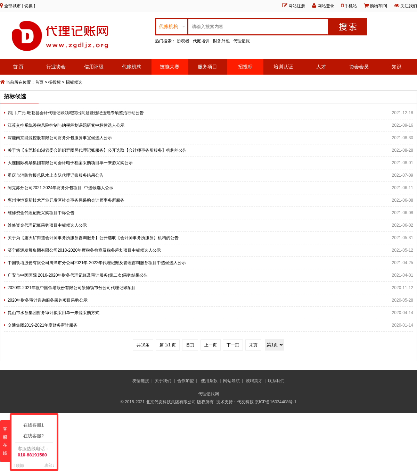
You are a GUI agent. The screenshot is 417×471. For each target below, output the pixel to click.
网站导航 (231, 380)
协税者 (183, 41)
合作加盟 (185, 380)
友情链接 (140, 380)
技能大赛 (169, 66)
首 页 (18, 66)
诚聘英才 (254, 380)
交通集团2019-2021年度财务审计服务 (42, 325)
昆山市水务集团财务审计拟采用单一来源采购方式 (53, 312)
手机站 (350, 5)
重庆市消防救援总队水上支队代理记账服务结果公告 (56, 175)
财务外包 (221, 41)
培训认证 (283, 66)
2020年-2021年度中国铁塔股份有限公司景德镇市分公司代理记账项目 (72, 287)
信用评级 (94, 66)
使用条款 (209, 380)
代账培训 (201, 41)
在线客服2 (34, 435)
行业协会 (56, 66)
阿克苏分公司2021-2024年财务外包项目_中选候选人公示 (60, 187)
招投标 (245, 66)
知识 (396, 66)
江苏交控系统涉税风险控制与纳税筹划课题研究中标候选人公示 (66, 125)
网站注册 (296, 5)
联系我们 (276, 380)
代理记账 (241, 41)
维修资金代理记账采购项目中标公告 (41, 212)
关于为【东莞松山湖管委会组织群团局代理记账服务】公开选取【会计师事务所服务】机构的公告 (97, 150)
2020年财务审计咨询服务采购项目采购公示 (48, 300)
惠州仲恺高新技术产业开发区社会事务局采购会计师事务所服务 (66, 200)
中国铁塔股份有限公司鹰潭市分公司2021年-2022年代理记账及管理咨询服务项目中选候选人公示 (97, 262)
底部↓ (49, 465)
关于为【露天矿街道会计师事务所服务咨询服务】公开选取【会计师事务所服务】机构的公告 (93, 237)
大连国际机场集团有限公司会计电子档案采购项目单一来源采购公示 (70, 162)
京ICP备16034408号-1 (276, 401)
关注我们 (408, 5)
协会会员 (359, 66)
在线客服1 (34, 425)
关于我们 (163, 380)
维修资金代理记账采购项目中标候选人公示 (47, 225)
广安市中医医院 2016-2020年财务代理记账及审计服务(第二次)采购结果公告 (78, 275)
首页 (39, 82)
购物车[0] (378, 5)
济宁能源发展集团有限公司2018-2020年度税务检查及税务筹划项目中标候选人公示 (84, 250)
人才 (321, 66)
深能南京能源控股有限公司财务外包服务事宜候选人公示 (60, 137)
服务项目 (207, 66)
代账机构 (131, 66)
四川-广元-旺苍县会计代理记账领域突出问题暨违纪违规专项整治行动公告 (76, 112)
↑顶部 (19, 465)
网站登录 (326, 5)
